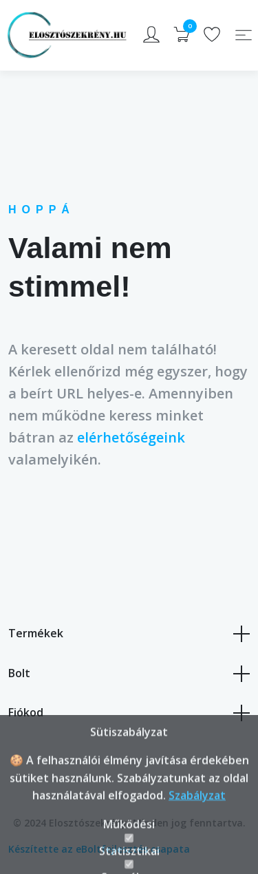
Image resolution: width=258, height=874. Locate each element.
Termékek (129, 634)
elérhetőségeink (131, 437)
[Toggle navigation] (243, 35)
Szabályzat (197, 827)
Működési (129, 856)
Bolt (129, 673)
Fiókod (129, 713)
